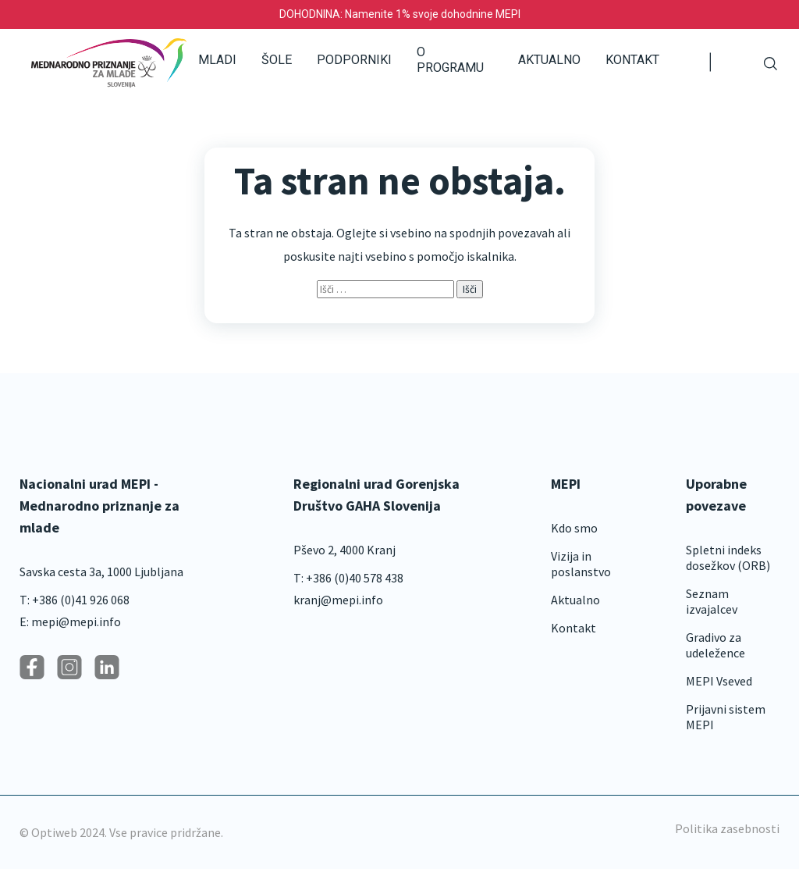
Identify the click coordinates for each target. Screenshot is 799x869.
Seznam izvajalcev (711, 601)
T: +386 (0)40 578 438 (348, 578)
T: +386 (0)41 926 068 (75, 599)
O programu (450, 60)
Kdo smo (574, 528)
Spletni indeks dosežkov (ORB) (728, 557)
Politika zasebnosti (727, 828)
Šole (276, 59)
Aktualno (549, 59)
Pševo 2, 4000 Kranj (344, 549)
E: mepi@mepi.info (70, 621)
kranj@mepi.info (338, 599)
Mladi (217, 59)
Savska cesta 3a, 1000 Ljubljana (101, 571)
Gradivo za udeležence (715, 645)
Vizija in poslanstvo (581, 563)
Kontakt (632, 59)
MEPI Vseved (719, 681)
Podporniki (354, 59)
